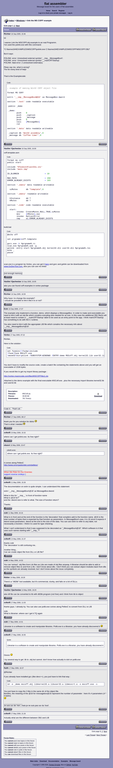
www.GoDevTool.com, (13, 266)
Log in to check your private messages (52, 13)
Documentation (53, 761)
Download (43, 761)
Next (18, 26)
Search (54, 11)
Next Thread (101, 735)
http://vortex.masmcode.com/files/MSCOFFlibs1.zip (26, 376)
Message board (75, 761)
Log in (70, 13)
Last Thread (90, 735)
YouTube (75, 765)
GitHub (68, 765)
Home (48, 11)
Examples (64, 761)
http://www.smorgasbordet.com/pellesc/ (21, 465)
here (47, 264)
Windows (20, 20)
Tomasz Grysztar (54, 765)
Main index (34, 761)
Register (62, 11)
